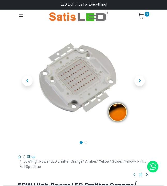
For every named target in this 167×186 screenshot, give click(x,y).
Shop (31, 156)
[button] (27, 81)
